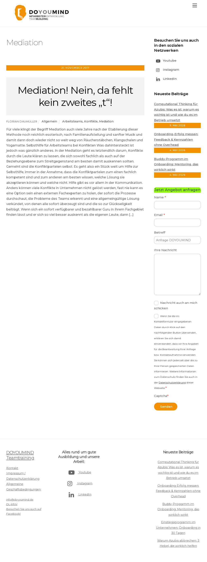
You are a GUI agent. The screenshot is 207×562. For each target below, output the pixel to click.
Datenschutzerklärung (172, 382)
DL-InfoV (11, 504)
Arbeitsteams (72, 121)
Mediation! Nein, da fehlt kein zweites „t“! (75, 96)
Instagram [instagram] (166, 70)
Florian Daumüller (21, 121)
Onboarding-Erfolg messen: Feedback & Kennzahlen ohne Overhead (176, 139)
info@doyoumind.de (19, 499)
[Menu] (195, 5)
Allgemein (49, 121)
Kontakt (12, 468)
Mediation (106, 121)
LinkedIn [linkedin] (165, 79)
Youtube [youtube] (165, 60)
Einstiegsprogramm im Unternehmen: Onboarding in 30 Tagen (178, 527)
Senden (166, 406)
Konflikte (91, 121)
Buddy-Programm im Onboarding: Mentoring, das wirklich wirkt (176, 164)
